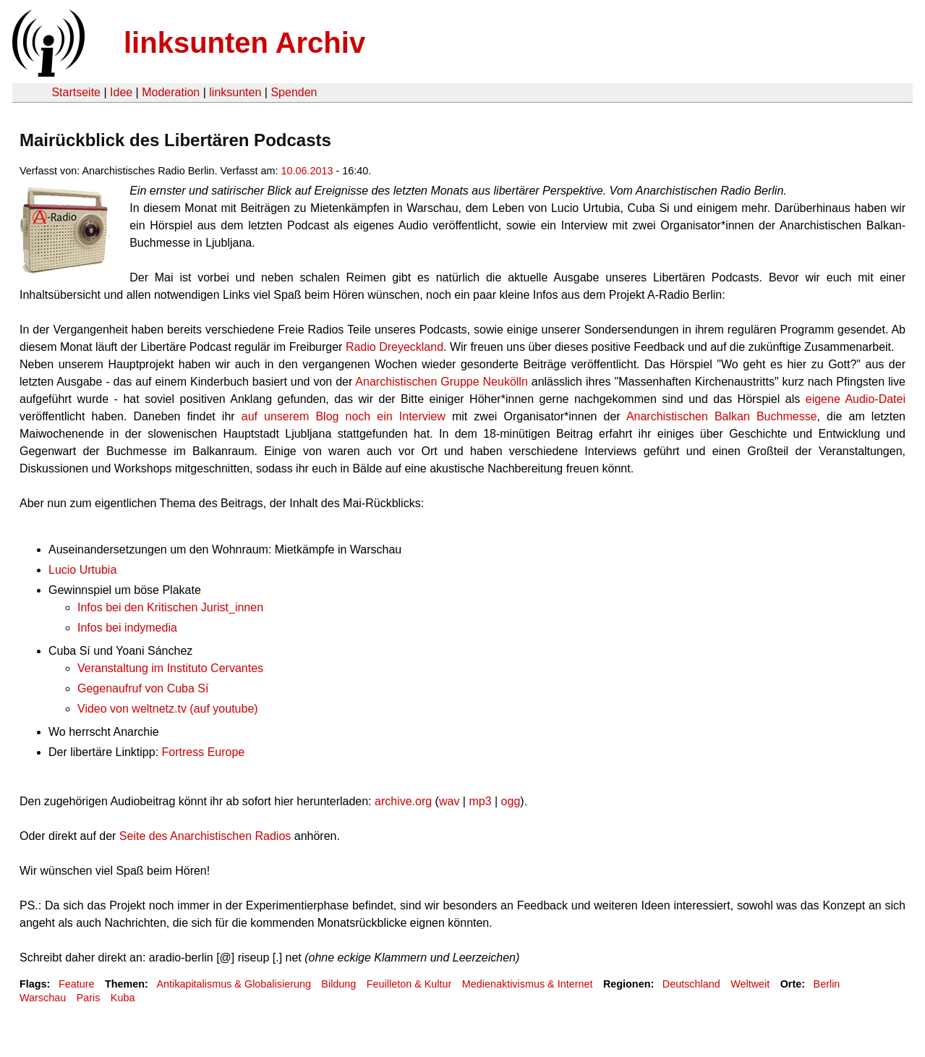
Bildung (338, 984)
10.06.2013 (307, 171)
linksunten (235, 92)
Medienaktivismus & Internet (527, 984)
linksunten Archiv (244, 43)
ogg (511, 801)
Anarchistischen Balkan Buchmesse (721, 416)
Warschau (43, 997)
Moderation (171, 92)
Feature (77, 984)
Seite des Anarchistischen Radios (205, 836)
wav (449, 801)
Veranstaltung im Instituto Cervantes (170, 668)
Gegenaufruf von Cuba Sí (142, 688)
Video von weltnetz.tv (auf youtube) (167, 708)
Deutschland (691, 984)
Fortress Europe (203, 752)
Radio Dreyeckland (394, 347)
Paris (89, 997)
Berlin (827, 984)
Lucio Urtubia (82, 570)
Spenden (293, 92)
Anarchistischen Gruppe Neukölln (441, 381)
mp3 (480, 801)
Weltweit (750, 984)
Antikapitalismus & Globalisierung (233, 984)
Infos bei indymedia (127, 627)
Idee (121, 92)
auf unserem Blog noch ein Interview (344, 416)
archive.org (403, 801)
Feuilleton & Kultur (409, 984)
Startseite (76, 92)
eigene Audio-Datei (855, 399)
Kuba (123, 997)
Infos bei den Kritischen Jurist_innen (170, 607)
